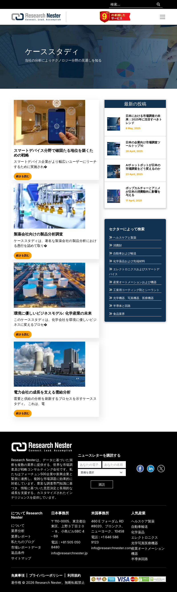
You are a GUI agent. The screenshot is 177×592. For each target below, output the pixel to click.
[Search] (158, 4)
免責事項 (17, 575)
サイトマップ (21, 558)
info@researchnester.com (111, 548)
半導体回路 (139, 559)
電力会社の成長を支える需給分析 (42, 392)
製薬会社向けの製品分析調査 (38, 234)
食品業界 (119, 314)
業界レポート (21, 536)
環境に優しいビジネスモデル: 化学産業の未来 (53, 313)
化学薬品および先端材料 (129, 261)
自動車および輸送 (124, 253)
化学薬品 (138, 532)
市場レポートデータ (26, 547)
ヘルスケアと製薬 (124, 237)
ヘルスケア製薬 (143, 521)
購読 (102, 484)
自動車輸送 (139, 526)
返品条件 (17, 553)
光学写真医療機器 (144, 543)
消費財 (117, 245)
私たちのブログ (22, 542)
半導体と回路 (122, 305)
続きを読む (22, 176)
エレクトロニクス (144, 537)
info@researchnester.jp (69, 553)
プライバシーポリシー (45, 575)
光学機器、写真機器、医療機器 (133, 298)
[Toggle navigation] (162, 17)
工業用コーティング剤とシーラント (136, 290)
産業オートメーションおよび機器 (135, 282)
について (17, 525)
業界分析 (17, 531)
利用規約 (74, 575)
